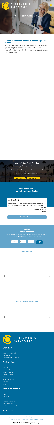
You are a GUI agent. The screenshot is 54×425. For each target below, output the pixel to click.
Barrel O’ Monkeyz (38, 419)
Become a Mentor (8, 375)
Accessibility (24, 419)
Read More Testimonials (27, 217)
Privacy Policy (17, 419)
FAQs (4, 384)
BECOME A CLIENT (20, 178)
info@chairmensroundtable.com (12, 406)
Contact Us (6, 396)
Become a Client (7, 370)
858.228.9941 (9, 403)
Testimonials (6, 377)
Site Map (41, 417)
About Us (5, 368)
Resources (5, 382)
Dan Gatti (15, 200)
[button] (39, 242)
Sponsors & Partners (8, 379)
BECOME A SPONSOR (33, 178)
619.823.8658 (11, 401)
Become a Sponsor (8, 372)
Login (4, 394)
